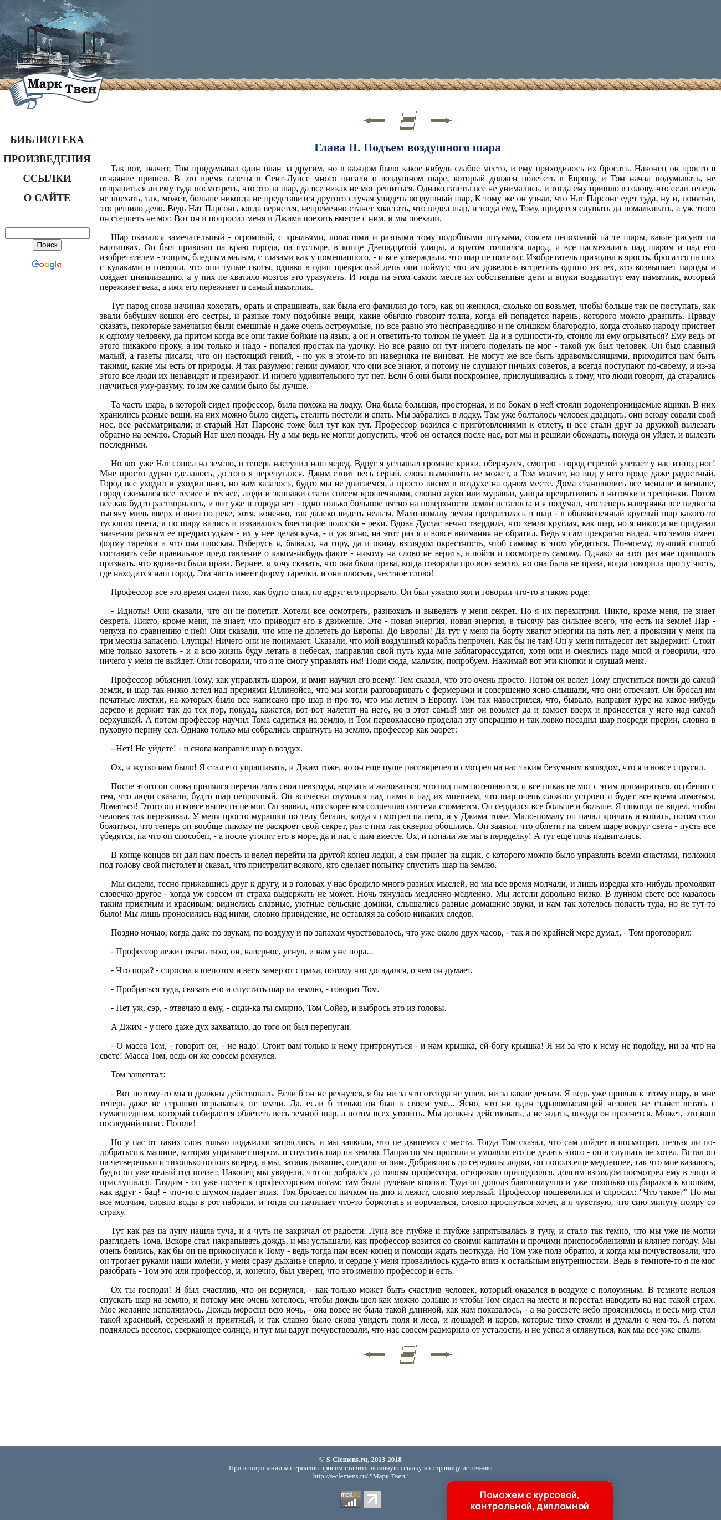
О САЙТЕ (47, 198)
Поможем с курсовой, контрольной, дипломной (530, 1500)
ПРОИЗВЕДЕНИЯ (46, 159)
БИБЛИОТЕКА (47, 139)
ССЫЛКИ (47, 178)
